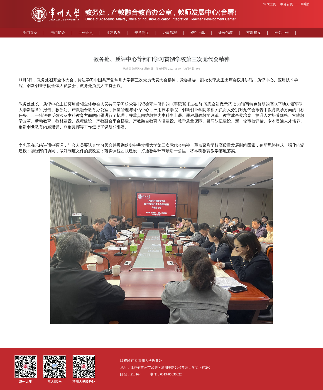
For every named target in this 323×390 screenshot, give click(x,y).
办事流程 (169, 33)
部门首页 (30, 33)
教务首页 (286, 4)
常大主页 (269, 4)
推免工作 (281, 33)
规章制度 (142, 33)
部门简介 (58, 33)
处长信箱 (225, 33)
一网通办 (303, 4)
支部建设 (253, 33)
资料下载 (197, 33)
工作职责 (85, 33)
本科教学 (114, 33)
